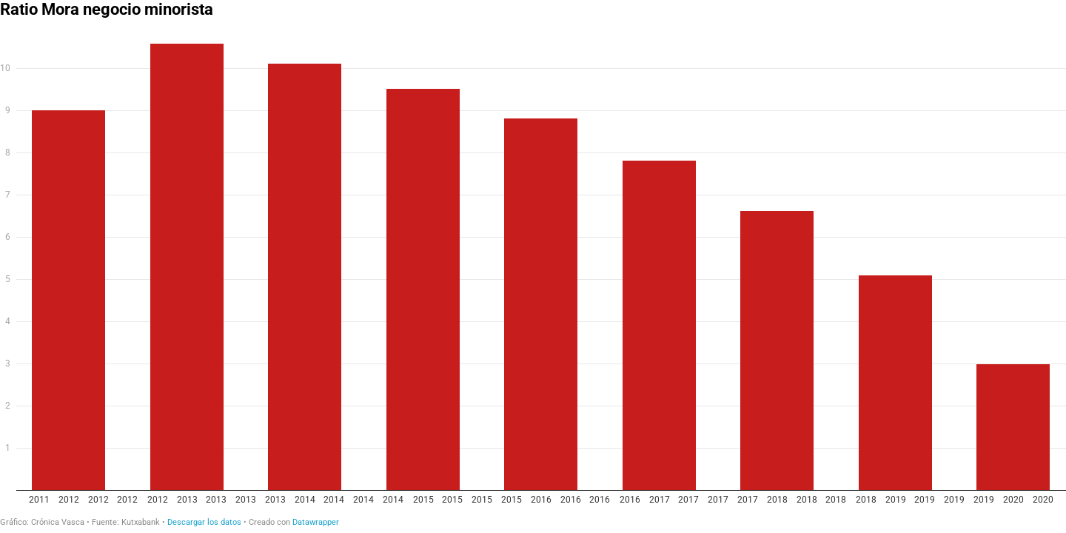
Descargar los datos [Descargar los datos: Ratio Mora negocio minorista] (204, 522)
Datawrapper (315, 522)
